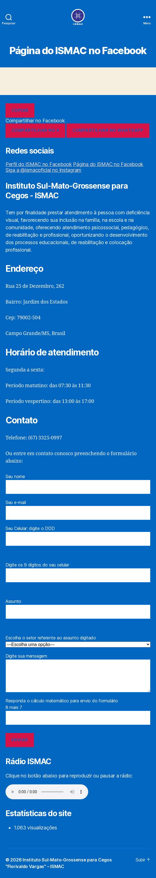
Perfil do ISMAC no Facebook (39, 164)
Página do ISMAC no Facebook (108, 164)
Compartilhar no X (36, 130)
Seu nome (78, 484)
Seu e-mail (78, 510)
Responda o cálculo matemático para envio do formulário (78, 722)
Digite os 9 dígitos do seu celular (78, 572)
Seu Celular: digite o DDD (78, 536)
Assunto (78, 608)
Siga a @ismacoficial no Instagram (43, 170)
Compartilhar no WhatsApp (107, 130)
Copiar (20, 110)
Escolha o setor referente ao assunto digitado (78, 641)
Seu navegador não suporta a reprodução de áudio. (47, 791)
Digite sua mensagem (78, 672)
